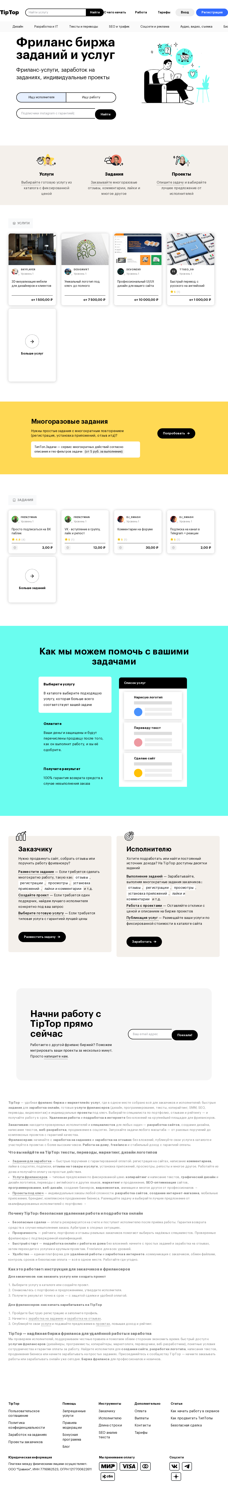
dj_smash (134, 515)
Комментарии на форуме (135, 528)
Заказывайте (101, 180)
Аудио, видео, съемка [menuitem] (196, 26)
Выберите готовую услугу (41, 911)
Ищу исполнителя (41, 97)
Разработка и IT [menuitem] (46, 26)
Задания (114, 172)
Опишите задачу (170, 180)
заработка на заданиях (46, 1317)
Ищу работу (91, 97)
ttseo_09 (186, 268)
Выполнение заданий (145, 875)
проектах (103, 1322)
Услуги (47, 172)
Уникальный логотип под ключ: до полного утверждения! (82, 284)
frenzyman (29, 515)
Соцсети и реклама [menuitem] (154, 26)
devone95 (134, 268)
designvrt (81, 268)
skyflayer (28, 268)
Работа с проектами (145, 904)
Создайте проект (34, 893)
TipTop (9, 12)
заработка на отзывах (84, 1317)
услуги (46, 1322)
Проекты (182, 172)
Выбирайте (30, 180)
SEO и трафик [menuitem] (119, 26)
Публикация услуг (143, 916)
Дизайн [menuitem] (18, 26)
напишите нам (56, 1054)
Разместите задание (36, 870)
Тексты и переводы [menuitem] (83, 26)
